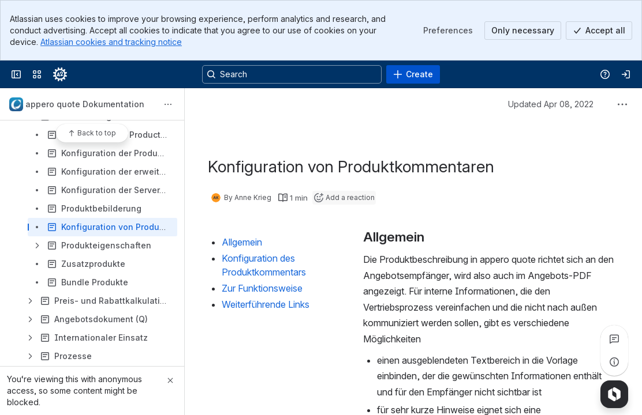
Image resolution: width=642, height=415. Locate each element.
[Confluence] (60, 74)
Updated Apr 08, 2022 (551, 104)
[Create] (413, 74)
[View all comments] (614, 339)
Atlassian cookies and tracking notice (111, 42)
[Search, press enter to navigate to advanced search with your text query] (292, 74)
